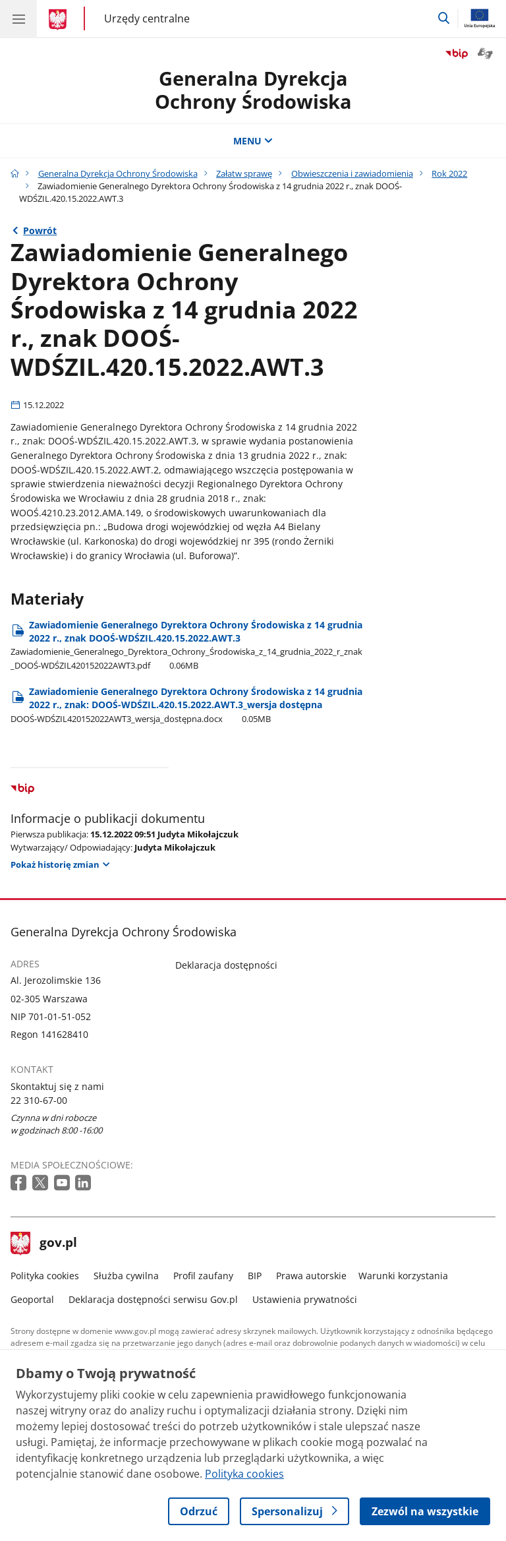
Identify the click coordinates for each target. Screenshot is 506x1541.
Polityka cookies (45, 1275)
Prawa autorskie (311, 1275)
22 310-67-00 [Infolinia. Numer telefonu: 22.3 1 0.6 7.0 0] (39, 1100)
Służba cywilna (126, 1275)
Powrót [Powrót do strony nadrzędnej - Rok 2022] (40, 230)
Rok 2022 (449, 173)
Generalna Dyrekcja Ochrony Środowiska (118, 173)
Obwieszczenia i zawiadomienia (352, 173)
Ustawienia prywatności (304, 1299)
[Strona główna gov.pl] (59, 19)
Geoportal (32, 1299)
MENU (253, 141)
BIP (255, 1275)
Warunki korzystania (403, 1275)
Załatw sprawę (244, 173)
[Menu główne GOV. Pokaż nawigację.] (18, 18)
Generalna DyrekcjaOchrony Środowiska (253, 89)
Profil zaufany (203, 1275)
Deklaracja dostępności (226, 965)
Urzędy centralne (147, 19)
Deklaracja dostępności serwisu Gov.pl (153, 1299)
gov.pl (44, 1243)
